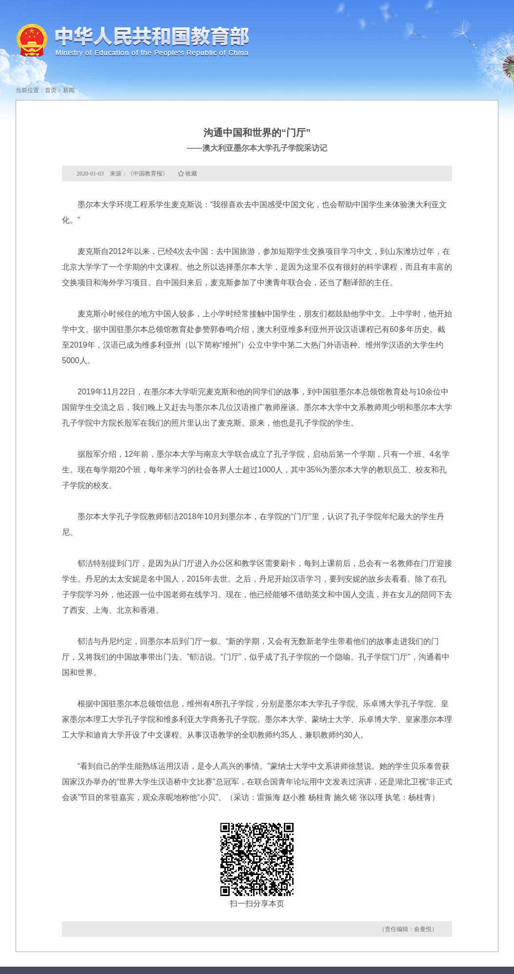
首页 (51, 90)
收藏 (191, 173)
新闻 (69, 90)
